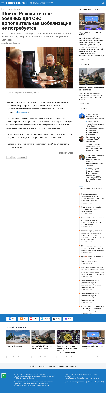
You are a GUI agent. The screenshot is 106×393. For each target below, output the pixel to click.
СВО (14, 157)
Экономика (60, 357)
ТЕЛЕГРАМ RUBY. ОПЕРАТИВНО (90, 188)
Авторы (52, 366)
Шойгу (9, 157)
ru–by (56, 319)
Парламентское (87, 357)
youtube (34, 318)
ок (22, 318)
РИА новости (22, 112)
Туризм (9, 357)
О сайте (33, 366)
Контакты (42, 366)
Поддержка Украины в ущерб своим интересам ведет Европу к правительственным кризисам (95, 160)
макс (68, 319)
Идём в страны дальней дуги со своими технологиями (95, 116)
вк (11, 318)
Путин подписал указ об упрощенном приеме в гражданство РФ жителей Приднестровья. (91, 283)
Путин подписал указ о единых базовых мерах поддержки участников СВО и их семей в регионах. (92, 197)
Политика (83, 65)
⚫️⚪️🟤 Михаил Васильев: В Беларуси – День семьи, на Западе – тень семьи (92, 259)
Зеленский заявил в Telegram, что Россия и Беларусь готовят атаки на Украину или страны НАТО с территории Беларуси (93, 270)
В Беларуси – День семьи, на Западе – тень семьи (93, 139)
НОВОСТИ (4, 9)
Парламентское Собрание (90, 10)
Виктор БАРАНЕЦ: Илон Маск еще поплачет (41, 347)
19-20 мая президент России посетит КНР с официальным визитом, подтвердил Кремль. (92, 248)
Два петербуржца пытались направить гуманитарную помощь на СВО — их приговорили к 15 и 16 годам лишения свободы (92, 235)
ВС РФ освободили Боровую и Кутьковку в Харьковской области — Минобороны (92, 308)
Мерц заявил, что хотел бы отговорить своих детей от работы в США (91, 209)
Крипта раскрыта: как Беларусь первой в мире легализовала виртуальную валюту (67, 349)
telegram (45, 318)
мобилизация (22, 157)
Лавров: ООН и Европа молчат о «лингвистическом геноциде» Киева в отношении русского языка (93, 221)
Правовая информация (67, 366)
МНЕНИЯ (82, 109)
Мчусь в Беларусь (14, 346)
